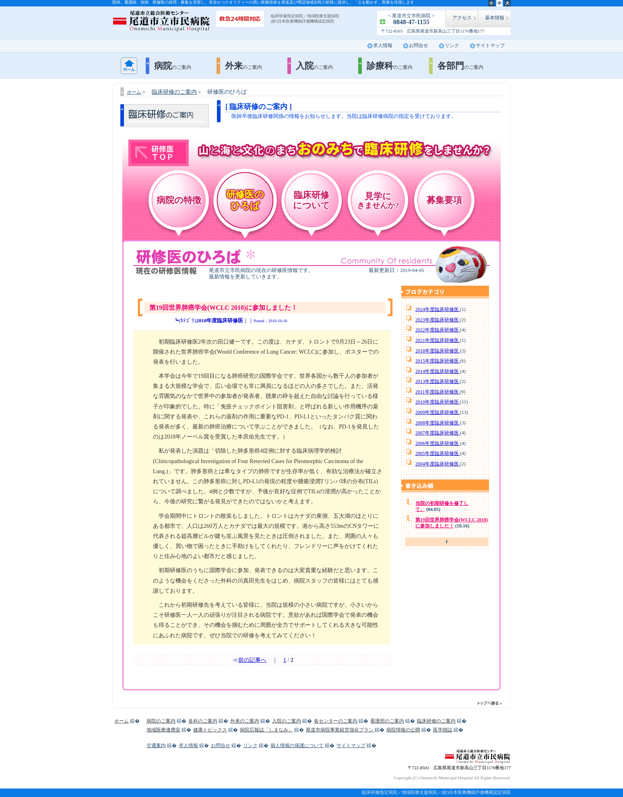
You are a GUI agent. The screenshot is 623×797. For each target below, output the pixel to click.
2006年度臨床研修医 (437, 443)
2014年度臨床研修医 (437, 371)
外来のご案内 (244, 721)
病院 (172, 66)
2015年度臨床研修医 (437, 361)
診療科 (390, 66)
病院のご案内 (160, 721)
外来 (243, 66)
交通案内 (156, 745)
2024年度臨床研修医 (437, 309)
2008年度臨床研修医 (437, 423)
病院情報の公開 (403, 730)
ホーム (129, 66)
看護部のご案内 (387, 721)
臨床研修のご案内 (436, 721)
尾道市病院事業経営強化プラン (340, 730)
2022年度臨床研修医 (437, 330)
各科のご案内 (202, 721)
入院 (314, 66)
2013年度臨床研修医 (437, 381)
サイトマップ (490, 45)
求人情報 (382, 45)
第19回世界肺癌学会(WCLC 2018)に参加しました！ (451, 523)
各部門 (460, 66)
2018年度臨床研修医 (437, 351)
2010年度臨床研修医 (437, 402)
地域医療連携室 (163, 730)
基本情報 (494, 18)
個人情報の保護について (297, 745)
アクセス (462, 18)
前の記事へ (252, 660)
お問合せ (418, 45)
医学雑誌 (442, 730)
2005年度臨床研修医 (437, 453)
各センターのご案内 (335, 721)
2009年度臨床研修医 (437, 412)
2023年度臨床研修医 (437, 320)
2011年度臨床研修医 (437, 392)
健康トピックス (210, 730)
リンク (452, 45)
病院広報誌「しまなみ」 (266, 730)
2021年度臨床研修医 (437, 340)
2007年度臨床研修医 (437, 433)
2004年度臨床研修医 (437, 464)
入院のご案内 (286, 721)
